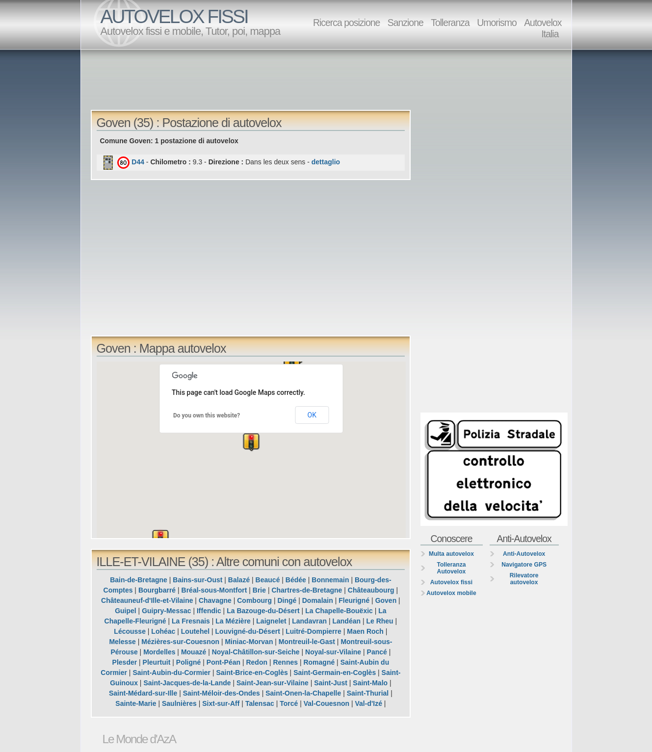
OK (312, 415)
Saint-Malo (370, 683)
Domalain (317, 600)
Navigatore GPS (524, 564)
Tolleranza (450, 22)
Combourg (254, 600)
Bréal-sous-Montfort (214, 590)
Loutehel (195, 631)
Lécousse (130, 631)
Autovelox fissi (451, 582)
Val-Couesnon (326, 703)
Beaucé (268, 580)
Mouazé (193, 652)
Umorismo (497, 22)
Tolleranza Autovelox (451, 568)
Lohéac (163, 631)
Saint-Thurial (368, 693)
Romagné (319, 662)
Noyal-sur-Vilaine (333, 652)
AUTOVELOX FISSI (174, 16)
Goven (386, 600)
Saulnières (179, 703)
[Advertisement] (329, 79)
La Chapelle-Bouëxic (339, 611)
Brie (259, 590)
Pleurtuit (157, 662)
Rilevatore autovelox (524, 579)
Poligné (188, 662)
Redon (256, 662)
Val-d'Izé (368, 703)
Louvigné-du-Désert (247, 631)
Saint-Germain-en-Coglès (334, 672)
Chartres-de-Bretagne (306, 590)
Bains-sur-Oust (197, 580)
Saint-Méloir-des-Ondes (221, 693)
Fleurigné (354, 600)
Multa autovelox (451, 553)
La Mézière (233, 621)
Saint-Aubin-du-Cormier (171, 672)
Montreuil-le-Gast (307, 642)
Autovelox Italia (542, 28)
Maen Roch (365, 631)
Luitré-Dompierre (313, 631)
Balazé (239, 580)
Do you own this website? (206, 415)
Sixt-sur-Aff (220, 703)
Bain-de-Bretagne (138, 580)
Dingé (286, 600)
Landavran (309, 621)
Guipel (125, 611)
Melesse (122, 642)
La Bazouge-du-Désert (263, 611)
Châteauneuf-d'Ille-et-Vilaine (147, 600)
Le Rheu (379, 621)
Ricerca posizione (346, 22)
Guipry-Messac (166, 611)
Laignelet (271, 621)
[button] (383, 417)
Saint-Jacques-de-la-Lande (187, 683)
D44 (137, 162)
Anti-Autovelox (524, 553)
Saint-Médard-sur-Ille (143, 693)
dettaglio (326, 162)
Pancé (377, 652)
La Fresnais (191, 621)
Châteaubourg (371, 590)
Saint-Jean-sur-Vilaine (272, 683)
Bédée (296, 580)
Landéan (346, 621)
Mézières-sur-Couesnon (180, 642)
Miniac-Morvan (249, 642)
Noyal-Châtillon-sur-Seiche (256, 652)
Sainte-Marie (135, 703)
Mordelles (159, 652)
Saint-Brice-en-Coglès (251, 672)
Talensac (259, 703)
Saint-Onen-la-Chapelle (303, 693)
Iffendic (209, 611)
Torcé (289, 703)
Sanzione (405, 22)
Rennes (285, 662)
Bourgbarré (157, 590)
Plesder (124, 662)
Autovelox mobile (451, 593)
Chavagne (215, 600)
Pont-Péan (223, 662)
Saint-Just (330, 683)
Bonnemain (330, 580)
